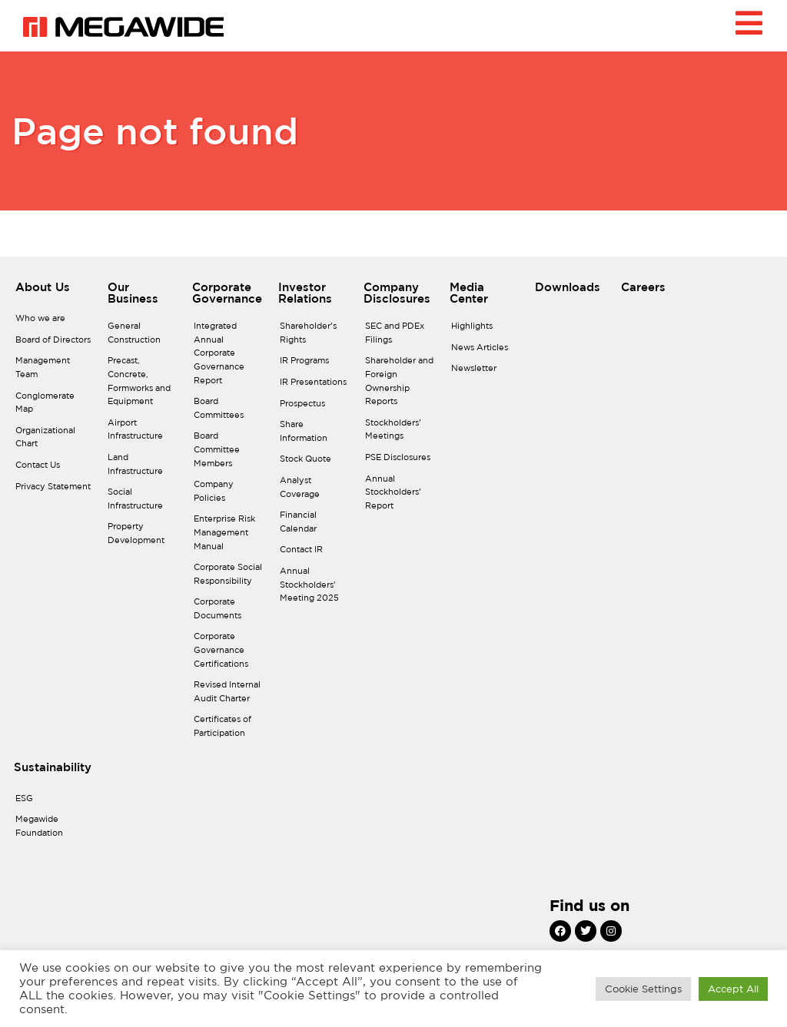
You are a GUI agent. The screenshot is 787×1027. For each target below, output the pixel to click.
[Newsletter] (486, 372)
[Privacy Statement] (54, 491)
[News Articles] (486, 352)
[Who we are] (54, 322)
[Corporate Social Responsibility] (229, 578)
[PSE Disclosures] (400, 461)
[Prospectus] (315, 408)
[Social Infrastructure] (143, 502)
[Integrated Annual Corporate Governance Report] (229, 357)
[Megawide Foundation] (51, 830)
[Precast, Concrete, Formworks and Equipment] (143, 385)
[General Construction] (143, 337)
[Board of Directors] (54, 344)
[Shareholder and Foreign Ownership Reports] (400, 385)
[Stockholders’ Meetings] (400, 433)
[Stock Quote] (315, 463)
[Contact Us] (54, 469)
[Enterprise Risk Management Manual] (229, 536)
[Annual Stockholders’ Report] (400, 496)
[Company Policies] (229, 495)
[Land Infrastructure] (143, 468)
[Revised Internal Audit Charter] (229, 695)
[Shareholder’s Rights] (315, 337)
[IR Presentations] (315, 386)
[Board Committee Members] (229, 453)
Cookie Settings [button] (643, 988)
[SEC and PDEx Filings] (400, 337)
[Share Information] (315, 435)
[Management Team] (54, 371)
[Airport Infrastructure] (143, 433)
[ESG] (51, 802)
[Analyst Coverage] (315, 491)
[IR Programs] (315, 365)
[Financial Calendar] (315, 526)
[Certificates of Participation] (229, 730)
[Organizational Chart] (54, 441)
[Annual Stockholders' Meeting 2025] (315, 589)
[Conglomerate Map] (54, 406)
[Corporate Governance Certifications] (229, 654)
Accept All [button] (733, 988)
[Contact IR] (315, 554)
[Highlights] (486, 330)
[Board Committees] (229, 412)
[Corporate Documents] (229, 612)
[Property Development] (143, 537)
